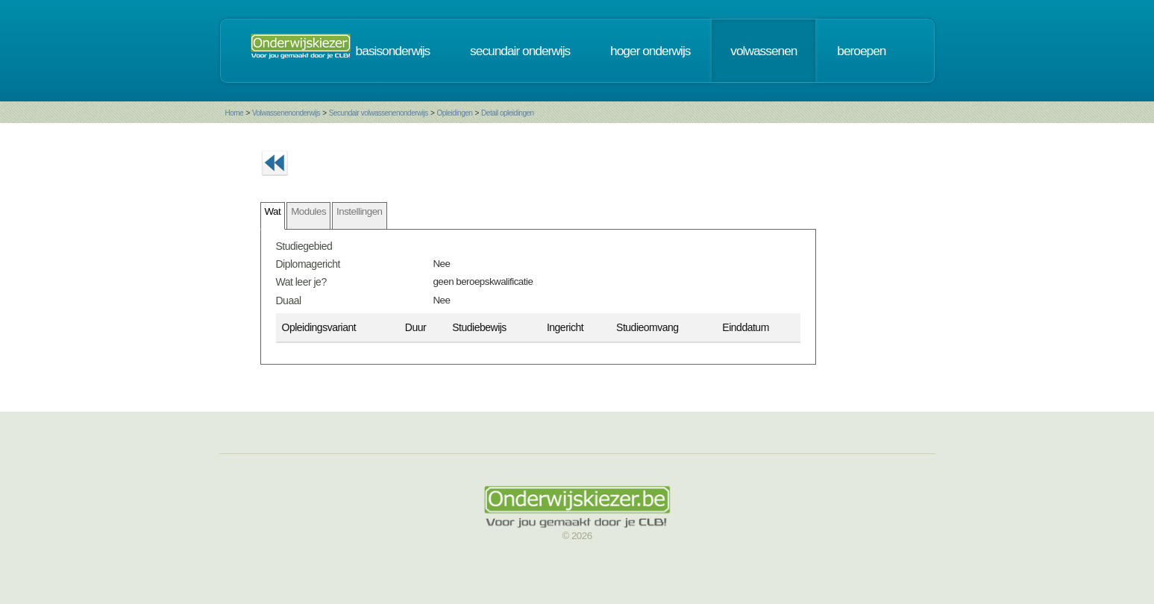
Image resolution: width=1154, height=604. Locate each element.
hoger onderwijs (650, 50)
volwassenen (763, 50)
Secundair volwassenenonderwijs (378, 113)
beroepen (861, 50)
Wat (273, 211)
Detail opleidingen (507, 113)
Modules (308, 211)
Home (234, 113)
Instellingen (359, 211)
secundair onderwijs (520, 50)
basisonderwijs (393, 50)
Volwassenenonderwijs (286, 113)
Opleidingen (454, 113)
